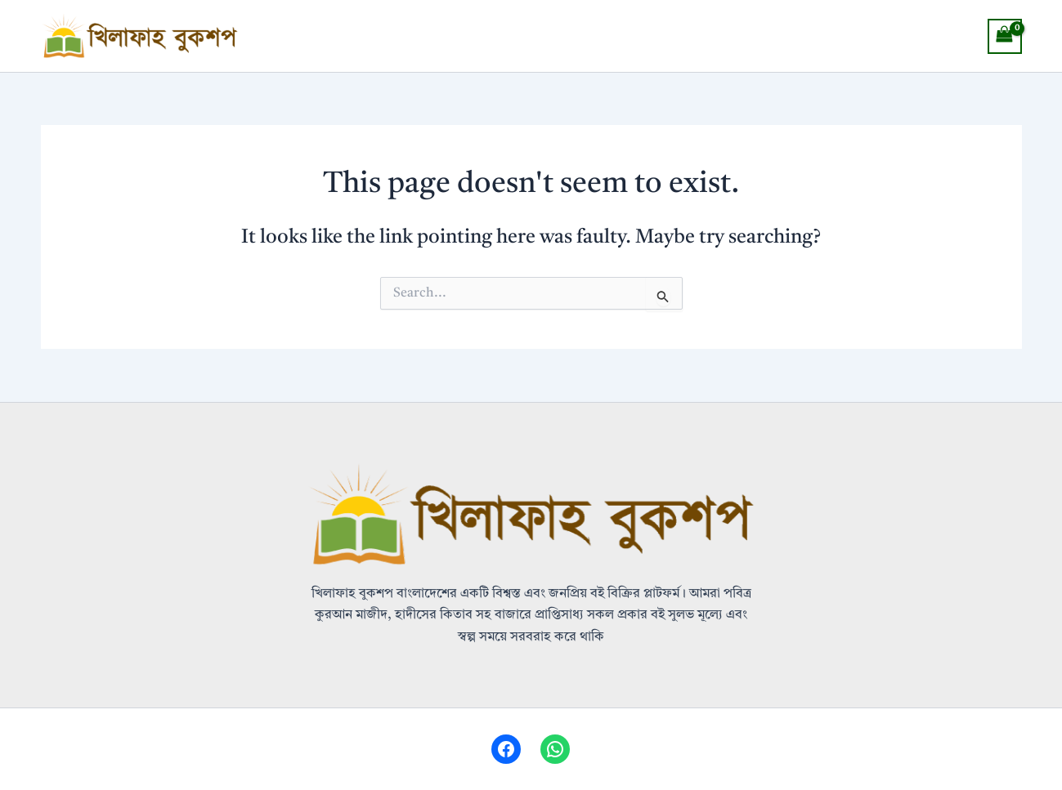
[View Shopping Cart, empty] (1005, 36)
